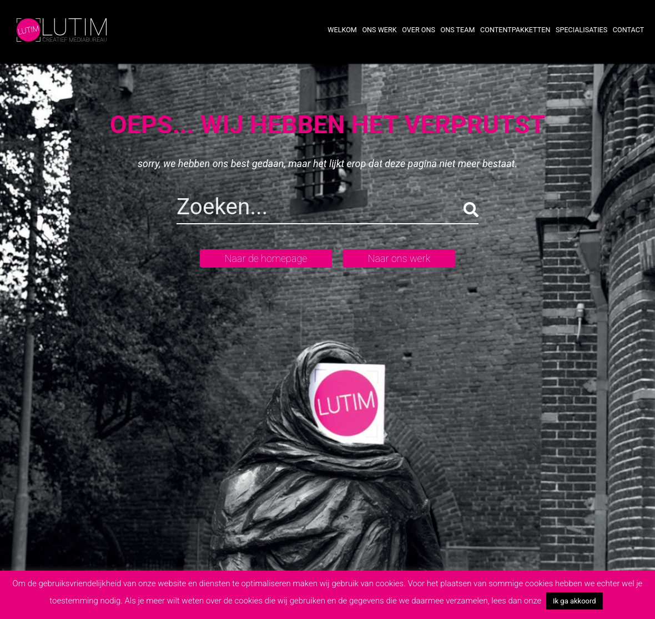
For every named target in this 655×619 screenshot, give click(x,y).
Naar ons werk (399, 258)
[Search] (274, 209)
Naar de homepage (266, 258)
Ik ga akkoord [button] (574, 601)
